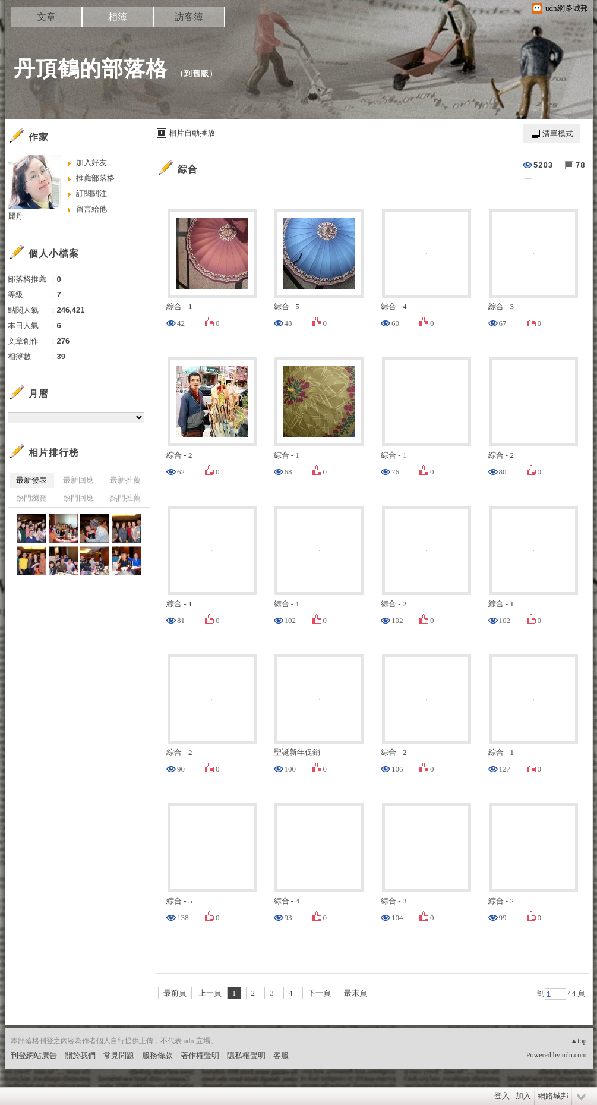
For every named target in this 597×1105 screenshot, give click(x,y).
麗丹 (15, 216)
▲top (578, 1041)
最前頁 (175, 992)
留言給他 (91, 208)
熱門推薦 (125, 497)
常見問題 (118, 1055)
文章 (46, 17)
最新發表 (31, 480)
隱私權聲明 (246, 1055)
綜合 (188, 169)
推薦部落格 (95, 178)
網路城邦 (553, 1095)
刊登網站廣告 (34, 1055)
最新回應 (78, 480)
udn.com (574, 1055)
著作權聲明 (200, 1055)
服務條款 (157, 1055)
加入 (523, 1095)
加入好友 (91, 162)
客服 (281, 1055)
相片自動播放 (192, 132)
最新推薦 (125, 480)
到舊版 (196, 73)
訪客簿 (189, 17)
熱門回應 (78, 497)
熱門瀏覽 (31, 497)
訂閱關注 (91, 193)
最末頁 (355, 992)
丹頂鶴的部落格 (91, 68)
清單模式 (557, 133)
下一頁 (319, 992)
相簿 (117, 17)
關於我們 (80, 1055)
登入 (502, 1095)
